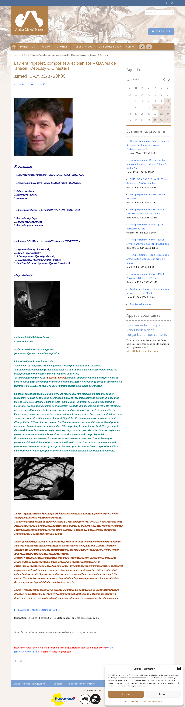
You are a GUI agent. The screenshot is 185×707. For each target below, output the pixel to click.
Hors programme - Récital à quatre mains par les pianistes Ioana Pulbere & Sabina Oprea (146, 163)
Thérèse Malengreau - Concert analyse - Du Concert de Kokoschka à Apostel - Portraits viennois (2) (148, 144)
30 (161, 120)
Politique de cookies (132, 701)
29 (155, 120)
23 (161, 113)
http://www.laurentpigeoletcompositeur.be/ (37, 609)
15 (155, 107)
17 (168, 107)
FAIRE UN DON (163, 31)
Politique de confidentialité (152, 701)
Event (26, 55)
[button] (179, 668)
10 (168, 101)
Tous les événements (140, 304)
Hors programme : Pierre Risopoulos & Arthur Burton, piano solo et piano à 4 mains (147, 258)
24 (168, 113)
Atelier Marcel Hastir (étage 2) (29, 83)
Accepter (126, 694)
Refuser (163, 694)
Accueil (17, 55)
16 (161, 107)
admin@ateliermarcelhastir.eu (142, 350)
